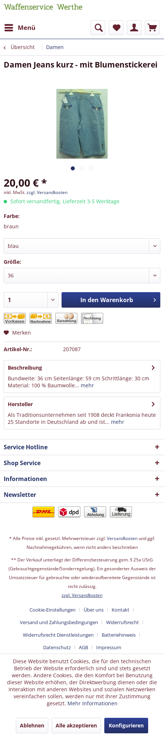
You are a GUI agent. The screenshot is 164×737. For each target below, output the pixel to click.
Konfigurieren (126, 725)
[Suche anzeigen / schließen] (98, 27)
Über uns (94, 609)
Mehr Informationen (92, 703)
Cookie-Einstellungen (52, 609)
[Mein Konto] (134, 27)
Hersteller (20, 404)
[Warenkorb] (152, 27)
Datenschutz (57, 647)
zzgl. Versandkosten (47, 192)
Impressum (108, 647)
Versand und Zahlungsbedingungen (59, 622)
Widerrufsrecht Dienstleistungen (58, 635)
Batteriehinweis (119, 635)
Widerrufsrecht (122, 622)
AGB (83, 647)
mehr (86, 385)
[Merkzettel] (116, 27)
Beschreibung (25, 367)
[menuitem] (19, 27)
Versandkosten (122, 538)
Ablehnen (32, 725)
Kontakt (120, 609)
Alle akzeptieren (76, 725)
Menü (19, 27)
